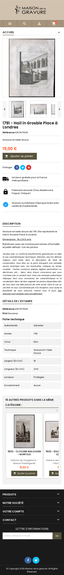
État (5, 313)
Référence (9, 132)
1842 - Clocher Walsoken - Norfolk (24, 453)
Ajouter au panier (19, 156)
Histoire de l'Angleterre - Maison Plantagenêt (24, 462)
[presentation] (28, 547)
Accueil (8, 32)
